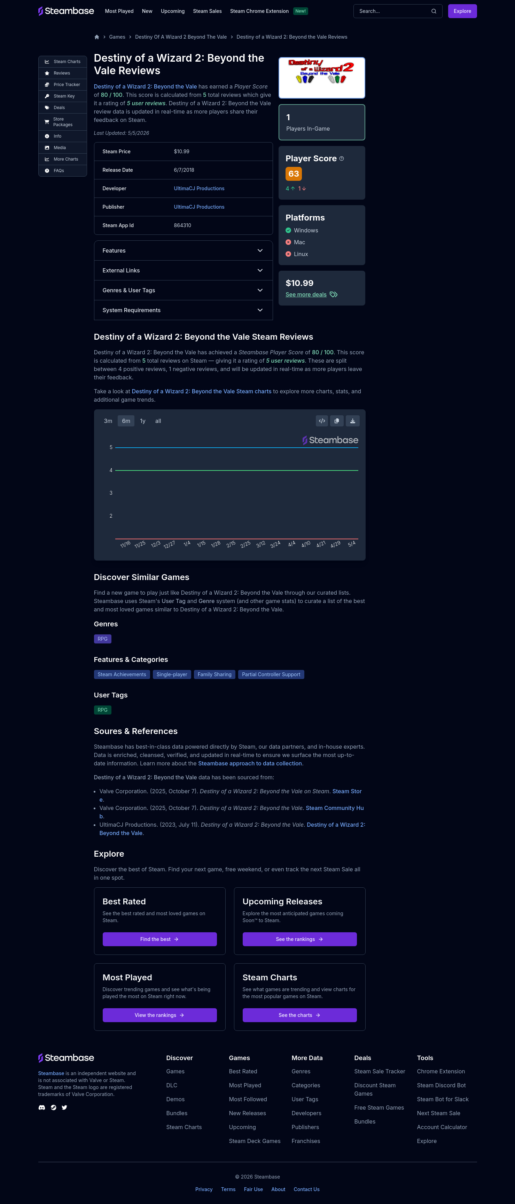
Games (117, 37)
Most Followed (248, 1099)
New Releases (247, 1113)
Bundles (177, 1113)
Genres (301, 1071)
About (278, 1189)
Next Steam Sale (439, 1113)
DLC (172, 1085)
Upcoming (173, 11)
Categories (306, 1085)
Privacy (204, 1189)
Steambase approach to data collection (250, 763)
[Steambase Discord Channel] (41, 1107)
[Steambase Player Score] (341, 158)
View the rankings (160, 1015)
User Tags (305, 1099)
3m (108, 420)
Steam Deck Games (255, 1140)
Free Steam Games (379, 1107)
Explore (462, 11)
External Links (184, 270)
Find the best (159, 939)
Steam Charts (184, 1127)
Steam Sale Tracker (380, 1071)
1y (143, 420)
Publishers (305, 1127)
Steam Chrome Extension (259, 11)
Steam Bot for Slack (443, 1099)
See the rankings (299, 939)
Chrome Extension (441, 1071)
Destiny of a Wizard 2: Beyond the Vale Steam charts (201, 391)
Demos (175, 1099)
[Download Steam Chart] (353, 420)
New (147, 11)
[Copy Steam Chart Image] (336, 420)
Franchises (306, 1140)
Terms (228, 1189)
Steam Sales (207, 11)
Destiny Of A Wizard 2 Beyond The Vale (181, 37)
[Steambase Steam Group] (53, 1107)
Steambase (51, 1073)
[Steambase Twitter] (64, 1107)
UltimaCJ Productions (199, 188)
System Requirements (184, 310)
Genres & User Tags (184, 290)
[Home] (97, 37)
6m (126, 420)
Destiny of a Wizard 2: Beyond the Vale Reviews (292, 37)
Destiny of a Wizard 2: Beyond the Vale (145, 86)
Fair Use (253, 1189)
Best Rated (243, 1071)
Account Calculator (442, 1127)
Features (184, 250)
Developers (307, 1113)
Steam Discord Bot (441, 1085)
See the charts (300, 1015)
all (158, 420)
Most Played (119, 11)
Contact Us (307, 1189)
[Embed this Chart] (322, 420)
